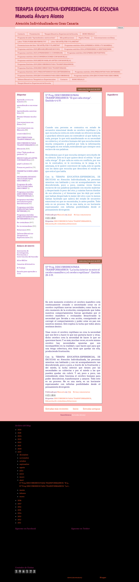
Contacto (21, 34)
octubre (23, 461)
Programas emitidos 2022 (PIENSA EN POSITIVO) (86, 53)
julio (22, 471)
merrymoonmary (74, 578)
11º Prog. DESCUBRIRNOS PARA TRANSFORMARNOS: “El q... (44, 483)
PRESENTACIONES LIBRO (27, 171)
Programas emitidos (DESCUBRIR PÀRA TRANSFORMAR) (25, 194)
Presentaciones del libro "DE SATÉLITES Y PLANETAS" (39, 45)
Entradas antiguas (91, 409)
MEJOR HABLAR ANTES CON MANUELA (27, 159)
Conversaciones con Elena (104, 38)
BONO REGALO (89, 34)
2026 (20, 430)
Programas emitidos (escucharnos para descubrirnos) (25, 202)
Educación (49, 224)
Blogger (103, 578)
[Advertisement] (73, 241)
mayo (22, 477)
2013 (20, 516)
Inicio (75, 409)
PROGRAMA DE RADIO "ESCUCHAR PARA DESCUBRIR (26, 179)
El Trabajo (21, 268)
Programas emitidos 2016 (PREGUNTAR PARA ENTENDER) (97, 72)
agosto (22, 468)
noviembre (24, 458)
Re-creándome (61, 224)
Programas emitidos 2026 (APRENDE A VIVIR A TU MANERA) (88, 45)
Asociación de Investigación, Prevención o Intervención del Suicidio (27, 254)
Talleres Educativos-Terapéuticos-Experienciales (37, 79)
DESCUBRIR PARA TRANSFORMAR (24, 138)
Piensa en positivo (24, 167)
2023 (20, 439)
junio (22, 474)
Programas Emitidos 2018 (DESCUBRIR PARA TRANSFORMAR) (42, 68)
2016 (20, 507)
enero (22, 497)
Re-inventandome (24, 226)
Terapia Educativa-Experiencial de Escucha (61, 34)
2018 (20, 500)
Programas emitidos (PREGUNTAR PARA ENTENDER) (25, 209)
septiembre (25, 464)
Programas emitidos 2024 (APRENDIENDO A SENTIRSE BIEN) (87, 49)
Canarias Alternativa (26, 264)
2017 (20, 504)
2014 (20, 513)
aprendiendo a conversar (27, 105)
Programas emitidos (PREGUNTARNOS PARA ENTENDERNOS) (27, 217)
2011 (19, 523)
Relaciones (72, 224)
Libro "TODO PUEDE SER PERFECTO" (32, 41)
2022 (20, 442)
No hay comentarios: (82, 215)
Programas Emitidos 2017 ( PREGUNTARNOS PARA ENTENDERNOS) (44, 72)
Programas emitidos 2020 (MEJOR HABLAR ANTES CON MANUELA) (44, 60)
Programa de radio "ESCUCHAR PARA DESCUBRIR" (25, 186)
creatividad (21, 134)
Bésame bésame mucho (26, 117)
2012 (20, 520)
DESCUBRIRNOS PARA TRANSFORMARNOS (72, 221)
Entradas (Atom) (78, 415)
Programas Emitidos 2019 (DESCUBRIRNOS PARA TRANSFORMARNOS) (45, 64)
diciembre (24, 455)
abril (22, 480)
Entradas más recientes (56, 409)
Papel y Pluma (84, 38)
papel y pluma (23, 164)
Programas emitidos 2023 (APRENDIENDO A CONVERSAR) (40, 53)
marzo (22, 490)
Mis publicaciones (67, 38)
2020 (20, 449)
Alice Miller (22, 260)
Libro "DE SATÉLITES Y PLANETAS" (65, 41)
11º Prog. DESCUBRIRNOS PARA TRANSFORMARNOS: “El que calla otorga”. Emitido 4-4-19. (68, 98)
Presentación (35, 34)
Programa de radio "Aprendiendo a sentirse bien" (36, 38)
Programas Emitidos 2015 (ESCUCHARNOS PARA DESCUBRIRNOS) (43, 75)
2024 (20, 436)
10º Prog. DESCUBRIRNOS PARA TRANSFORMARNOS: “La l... (44, 486)
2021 (20, 446)
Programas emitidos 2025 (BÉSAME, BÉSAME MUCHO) (39, 49)
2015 (20, 510)
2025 (20, 433)
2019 (20, 452)
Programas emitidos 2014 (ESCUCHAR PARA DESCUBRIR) (96, 75)
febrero (23, 493)
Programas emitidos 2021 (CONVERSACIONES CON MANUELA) (42, 57)
